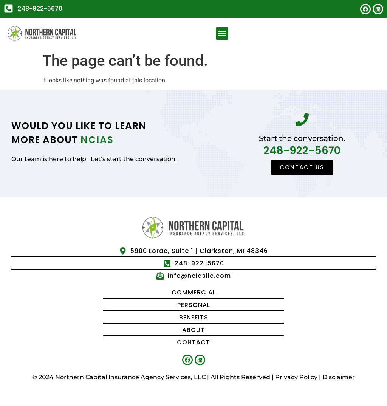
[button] (222, 33)
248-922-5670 (302, 150)
